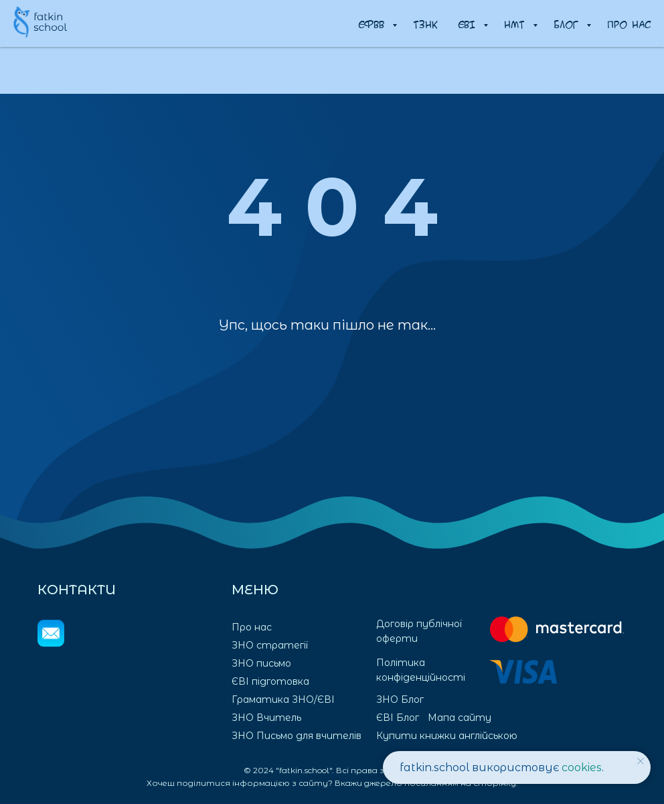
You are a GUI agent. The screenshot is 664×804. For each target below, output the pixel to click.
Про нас (629, 23)
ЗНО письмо (261, 663)
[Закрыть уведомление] (640, 761)
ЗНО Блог (400, 699)
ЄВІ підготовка (270, 681)
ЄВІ (469, 23)
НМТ (516, 23)
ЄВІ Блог (397, 718)
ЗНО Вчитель (266, 718)
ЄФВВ (373, 23)
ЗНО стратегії (270, 645)
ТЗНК (425, 23)
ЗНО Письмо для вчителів (296, 736)
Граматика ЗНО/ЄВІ (283, 699)
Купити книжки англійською (446, 736)
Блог (568, 23)
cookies (582, 767)
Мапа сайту (459, 718)
